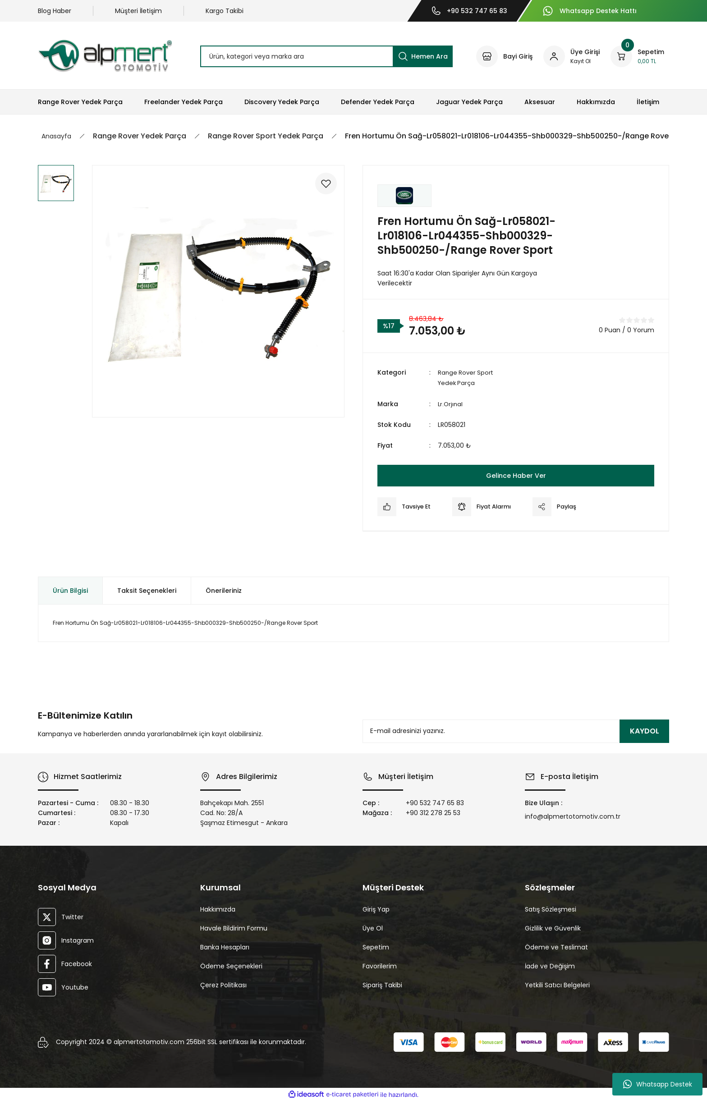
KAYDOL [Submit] (644, 730)
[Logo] (105, 56)
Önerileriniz (224, 589)
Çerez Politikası (223, 984)
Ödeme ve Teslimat (556, 946)
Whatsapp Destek (657, 1084)
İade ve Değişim (550, 965)
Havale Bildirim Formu (233, 927)
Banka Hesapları (224, 946)
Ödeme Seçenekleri (231, 965)
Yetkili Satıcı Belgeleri (557, 984)
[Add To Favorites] (323, 186)
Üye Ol (373, 927)
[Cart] (637, 56)
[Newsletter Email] (516, 730)
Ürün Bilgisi (70, 589)
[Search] (326, 56)
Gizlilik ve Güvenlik (553, 927)
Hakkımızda (217, 908)
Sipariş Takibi (382, 984)
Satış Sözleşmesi (550, 908)
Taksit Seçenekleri (146, 589)
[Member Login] (571, 56)
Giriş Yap (376, 908)
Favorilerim (380, 965)
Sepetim (376, 946)
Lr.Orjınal (451, 403)
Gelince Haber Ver (516, 474)
